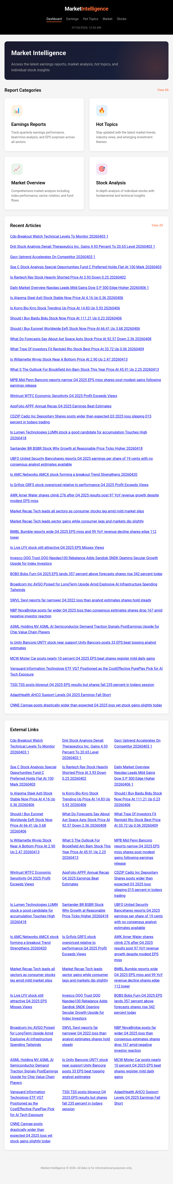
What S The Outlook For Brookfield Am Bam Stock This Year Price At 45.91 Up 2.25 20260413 (84, 369)
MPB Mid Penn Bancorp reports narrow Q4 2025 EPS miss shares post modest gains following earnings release (85, 383)
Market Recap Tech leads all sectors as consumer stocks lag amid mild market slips (77, 511)
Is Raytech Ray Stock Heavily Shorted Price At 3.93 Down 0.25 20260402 (68, 277)
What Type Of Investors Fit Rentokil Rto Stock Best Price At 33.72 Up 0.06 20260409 (77, 349)
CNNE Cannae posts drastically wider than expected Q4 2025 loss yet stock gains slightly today (86, 705)
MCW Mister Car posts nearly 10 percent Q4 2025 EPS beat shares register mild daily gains (82, 658)
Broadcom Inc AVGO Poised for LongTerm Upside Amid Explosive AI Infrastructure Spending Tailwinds (83, 587)
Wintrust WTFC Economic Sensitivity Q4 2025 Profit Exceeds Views (63, 396)
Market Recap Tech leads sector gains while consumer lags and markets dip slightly (77, 521)
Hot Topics (90, 19)
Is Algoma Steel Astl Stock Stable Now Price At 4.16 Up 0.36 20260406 (66, 298)
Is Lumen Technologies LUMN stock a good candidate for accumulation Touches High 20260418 (78, 435)
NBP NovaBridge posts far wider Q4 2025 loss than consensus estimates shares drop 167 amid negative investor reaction (86, 613)
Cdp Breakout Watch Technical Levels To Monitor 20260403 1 (59, 236)
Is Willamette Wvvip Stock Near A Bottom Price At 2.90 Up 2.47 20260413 (69, 359)
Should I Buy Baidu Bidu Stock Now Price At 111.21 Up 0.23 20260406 (66, 318)
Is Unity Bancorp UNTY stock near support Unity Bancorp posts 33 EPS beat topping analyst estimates (83, 645)
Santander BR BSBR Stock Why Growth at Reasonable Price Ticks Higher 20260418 (76, 448)
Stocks (121, 19)
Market (108, 19)
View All (162, 90)
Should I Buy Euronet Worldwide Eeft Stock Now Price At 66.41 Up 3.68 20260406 (75, 328)
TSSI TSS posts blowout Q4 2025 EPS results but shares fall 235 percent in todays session (82, 685)
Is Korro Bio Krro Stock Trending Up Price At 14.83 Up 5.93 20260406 (65, 308)
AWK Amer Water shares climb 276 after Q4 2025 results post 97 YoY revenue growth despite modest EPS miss (84, 498)
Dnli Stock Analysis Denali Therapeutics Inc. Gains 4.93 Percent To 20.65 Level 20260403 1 (82, 246)
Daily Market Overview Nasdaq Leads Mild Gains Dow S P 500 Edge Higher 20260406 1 (79, 288)
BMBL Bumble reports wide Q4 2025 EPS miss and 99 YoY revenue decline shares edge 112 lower (83, 534)
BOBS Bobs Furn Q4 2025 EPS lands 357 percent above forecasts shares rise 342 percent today (86, 574)
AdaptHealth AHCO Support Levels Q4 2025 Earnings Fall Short (60, 695)
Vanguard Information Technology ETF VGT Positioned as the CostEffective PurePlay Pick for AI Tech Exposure (86, 671)
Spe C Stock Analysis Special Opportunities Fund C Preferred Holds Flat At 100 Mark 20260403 (86, 267)
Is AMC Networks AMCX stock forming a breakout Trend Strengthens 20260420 (73, 474)
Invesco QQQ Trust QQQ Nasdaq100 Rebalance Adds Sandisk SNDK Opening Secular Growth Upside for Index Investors (84, 561)
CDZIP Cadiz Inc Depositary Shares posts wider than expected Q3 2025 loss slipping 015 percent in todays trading (80, 419)
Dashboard (54, 19)
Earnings (72, 19)
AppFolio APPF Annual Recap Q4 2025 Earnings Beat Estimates (61, 406)
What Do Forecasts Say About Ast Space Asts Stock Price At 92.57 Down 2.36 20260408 (80, 339)
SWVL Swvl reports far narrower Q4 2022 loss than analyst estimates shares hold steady (80, 600)
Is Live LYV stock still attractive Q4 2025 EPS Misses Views (57, 547)
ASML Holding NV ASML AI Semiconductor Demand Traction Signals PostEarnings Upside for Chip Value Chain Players (84, 629)
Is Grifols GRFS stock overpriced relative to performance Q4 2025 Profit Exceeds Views (79, 485)
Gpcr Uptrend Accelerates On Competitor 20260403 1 (52, 257)
